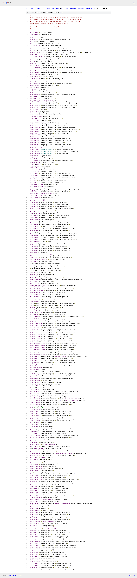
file (61, 13)
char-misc (56, 8)
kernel (38, 8)
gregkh (48, 8)
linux (27, 8)
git (43, 8)
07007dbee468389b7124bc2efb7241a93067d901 (79, 8)
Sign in (133, 3)
